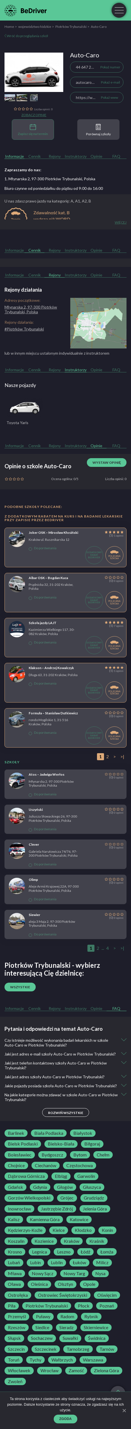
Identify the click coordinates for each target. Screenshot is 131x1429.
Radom (67, 1316)
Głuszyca (92, 1187)
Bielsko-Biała (61, 1143)
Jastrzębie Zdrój (57, 1208)
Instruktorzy (76, 156)
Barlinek (16, 1133)
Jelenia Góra (95, 1208)
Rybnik (91, 1316)
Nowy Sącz (42, 1273)
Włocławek (19, 1370)
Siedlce (42, 1327)
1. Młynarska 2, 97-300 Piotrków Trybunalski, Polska (49, 178)
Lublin (57, 1262)
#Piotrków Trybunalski (24, 329)
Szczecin (16, 1349)
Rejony (55, 156)
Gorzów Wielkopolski (29, 1197)
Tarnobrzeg (78, 1349)
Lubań (14, 1262)
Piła (11, 1305)
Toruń (13, 1359)
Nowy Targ (74, 1273)
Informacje (14, 156)
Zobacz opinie (33, 115)
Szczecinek (46, 1349)
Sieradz (66, 1327)
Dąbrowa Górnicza (26, 1176)
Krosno (15, 1251)
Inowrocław (19, 1208)
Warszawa (93, 1359)
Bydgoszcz (52, 1154)
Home (9, 26)
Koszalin (16, 1241)
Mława (15, 1273)
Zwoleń (15, 1381)
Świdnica (96, 1338)
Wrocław (49, 1370)
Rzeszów (16, 1327)
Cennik (34, 156)
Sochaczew (42, 1338)
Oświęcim (107, 1295)
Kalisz (14, 1219)
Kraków (71, 1241)
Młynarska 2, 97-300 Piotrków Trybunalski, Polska (30, 309)
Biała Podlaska (48, 1133)
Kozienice (44, 1241)
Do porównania (43, 548)
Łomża (106, 1251)
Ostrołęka (18, 1295)
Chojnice (16, 1165)
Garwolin (86, 1176)
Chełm (103, 1154)
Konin (107, 1230)
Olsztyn (65, 1284)
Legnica (39, 1251)
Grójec (67, 1197)
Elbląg (61, 1176)
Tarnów (107, 1349)
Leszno (64, 1251)
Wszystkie (20, 987)
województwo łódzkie (34, 26)
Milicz (102, 1262)
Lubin (35, 1262)
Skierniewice (96, 1327)
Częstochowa (79, 1165)
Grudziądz (94, 1197)
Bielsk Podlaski (23, 1143)
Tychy (35, 1359)
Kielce (59, 1230)
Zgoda (65, 1419)
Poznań (107, 1305)
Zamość (76, 1370)
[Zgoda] (124, 1410)
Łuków (79, 1262)
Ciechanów (45, 1165)
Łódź (85, 1251)
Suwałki (70, 1338)
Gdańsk (15, 1187)
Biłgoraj (92, 1143)
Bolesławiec (19, 1154)
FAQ (116, 156)
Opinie (96, 156)
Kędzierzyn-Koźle (25, 1230)
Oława (14, 1284)
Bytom (80, 1154)
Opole (89, 1284)
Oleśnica (39, 1284)
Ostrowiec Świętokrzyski (62, 1295)
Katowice (79, 1219)
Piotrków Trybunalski (71, 26)
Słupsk (14, 1338)
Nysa (100, 1273)
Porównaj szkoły (98, 130)
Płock (83, 1305)
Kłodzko (83, 1230)
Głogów (65, 1187)
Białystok (82, 1133)
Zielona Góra (106, 1370)
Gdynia (40, 1187)
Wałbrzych (62, 1359)
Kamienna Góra (45, 1219)
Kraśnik (96, 1241)
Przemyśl (17, 1316)
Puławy (43, 1316)
